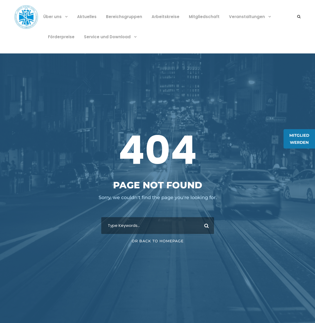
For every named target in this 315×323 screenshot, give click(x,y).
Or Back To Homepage (158, 241)
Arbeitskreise (165, 16)
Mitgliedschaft (204, 16)
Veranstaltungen (247, 16)
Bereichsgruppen (124, 16)
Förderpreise (61, 37)
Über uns (52, 16)
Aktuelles (87, 16)
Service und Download (107, 37)
